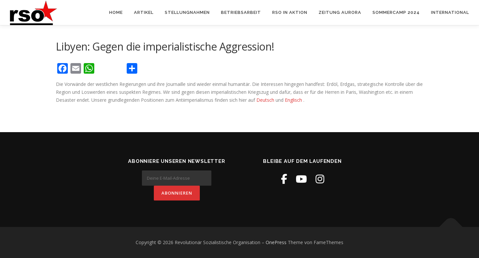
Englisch (293, 100)
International (450, 12)
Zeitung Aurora (340, 12)
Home (116, 12)
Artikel (143, 12)
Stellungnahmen (187, 12)
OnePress (276, 242)
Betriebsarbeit (241, 12)
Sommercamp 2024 (396, 12)
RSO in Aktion (289, 12)
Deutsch (266, 100)
